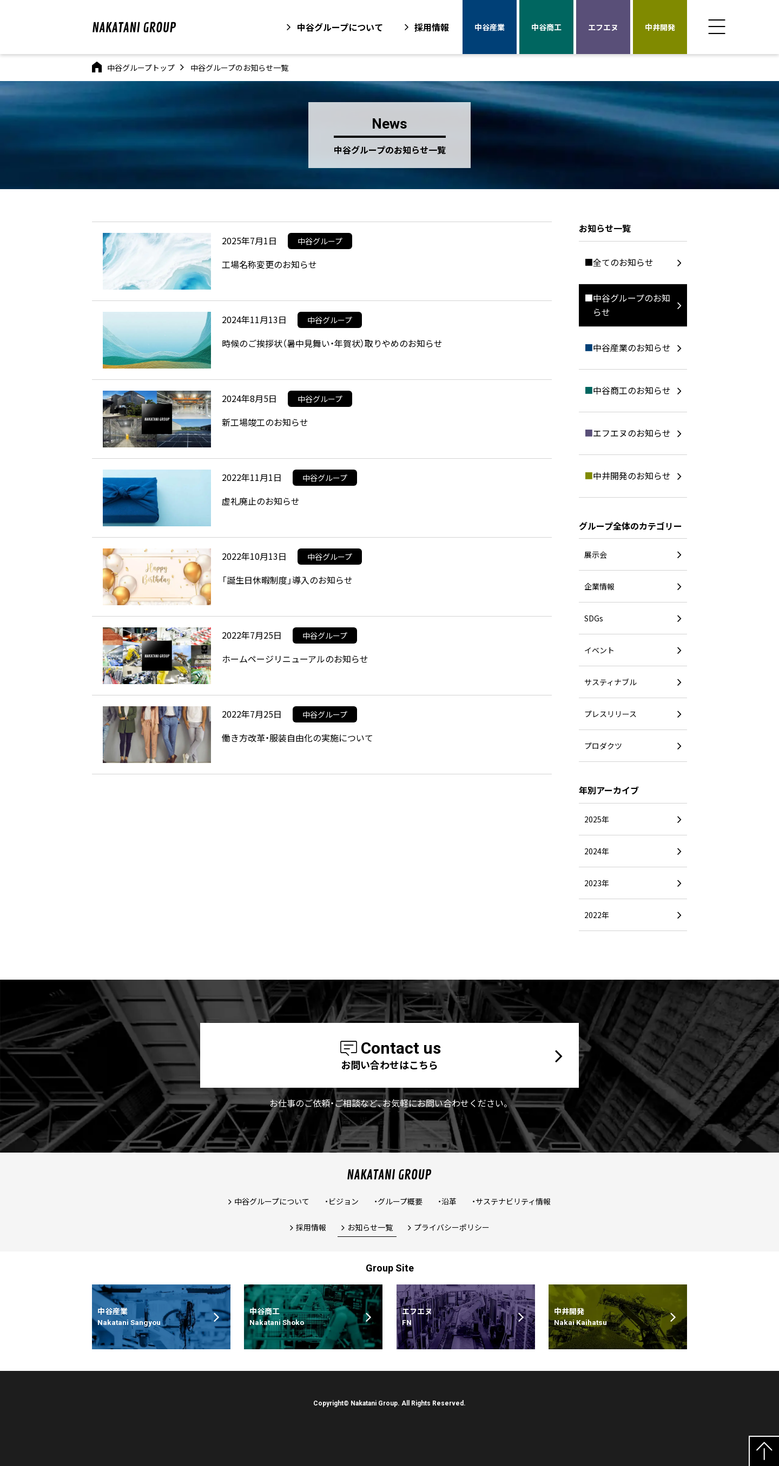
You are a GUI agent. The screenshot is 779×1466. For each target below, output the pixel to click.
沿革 (449, 1201)
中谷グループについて (340, 27)
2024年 (596, 851)
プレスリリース (610, 713)
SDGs (593, 618)
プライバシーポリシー (452, 1227)
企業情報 (599, 586)
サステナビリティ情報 (513, 1201)
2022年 (596, 914)
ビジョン (343, 1201)
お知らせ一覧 (370, 1227)
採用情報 (431, 27)
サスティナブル (610, 682)
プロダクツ (603, 745)
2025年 (596, 819)
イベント (599, 650)
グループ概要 (400, 1201)
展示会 (595, 554)
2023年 (596, 883)
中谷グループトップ (141, 67)
